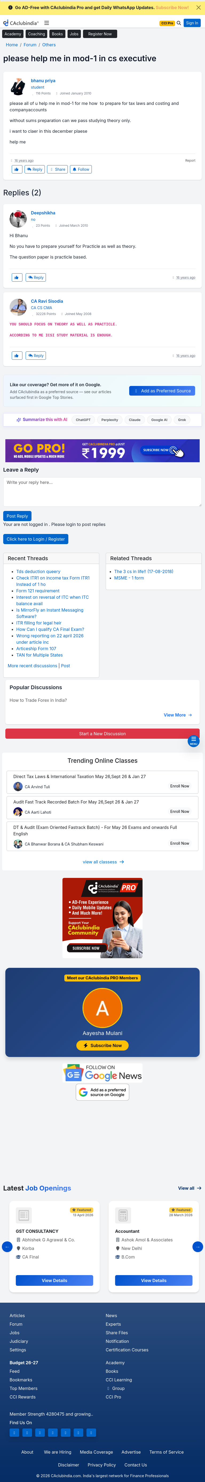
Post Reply (17, 516)
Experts (113, 1324)
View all (190, 1188)
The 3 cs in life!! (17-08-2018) (144, 571)
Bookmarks (21, 1379)
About (27, 1452)
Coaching (36, 34)
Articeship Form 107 (36, 648)
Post (65, 665)
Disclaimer (68, 1465)
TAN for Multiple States (39, 655)
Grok (182, 420)
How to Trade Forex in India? (38, 700)
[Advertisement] (102, 1143)
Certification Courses (127, 1349)
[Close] (198, 7)
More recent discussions (32, 665)
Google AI (159, 420)
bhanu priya (43, 80)
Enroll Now (179, 786)
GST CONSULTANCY (134, 1231)
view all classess (103, 862)
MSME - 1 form (129, 578)
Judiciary (19, 1341)
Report (190, 160)
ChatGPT (83, 420)
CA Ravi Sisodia (47, 301)
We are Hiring (57, 1452)
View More (178, 715)
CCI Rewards (23, 1397)
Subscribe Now (102, 1045)
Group (115, 1388)
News (111, 1315)
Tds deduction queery (38, 571)
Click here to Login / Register (36, 539)
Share (57, 169)
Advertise (131, 1452)
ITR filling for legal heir (38, 623)
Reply (34, 169)
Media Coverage (96, 1452)
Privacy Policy (102, 1465)
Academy (13, 34)
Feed (14, 1371)
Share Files (117, 1332)
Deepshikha (43, 212)
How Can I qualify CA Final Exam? (50, 629)
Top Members (23, 1388)
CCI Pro (113, 1397)
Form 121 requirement (38, 590)
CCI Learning (119, 1379)
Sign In (192, 23)
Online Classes (102, 760)
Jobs (74, 34)
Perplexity (109, 420)
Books (57, 34)
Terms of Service (166, 1452)
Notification (117, 1341)
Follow (80, 169)
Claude (135, 420)
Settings (18, 1349)
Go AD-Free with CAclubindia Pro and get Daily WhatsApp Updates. (98, 7)
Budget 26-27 (24, 1362)
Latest (37, 1188)
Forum (16, 1324)
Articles (17, 1315)
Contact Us (135, 1465)
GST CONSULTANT (33, 1231)
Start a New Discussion (102, 733)
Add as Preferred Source (162, 390)
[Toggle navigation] (46, 23)
